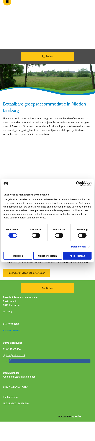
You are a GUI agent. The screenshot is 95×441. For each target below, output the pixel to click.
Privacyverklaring (12, 330)
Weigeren (18, 255)
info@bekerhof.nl (15, 355)
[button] (47, 56)
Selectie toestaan (47, 255)
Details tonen (78, 246)
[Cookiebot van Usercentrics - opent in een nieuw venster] (78, 183)
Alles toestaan (77, 255)
